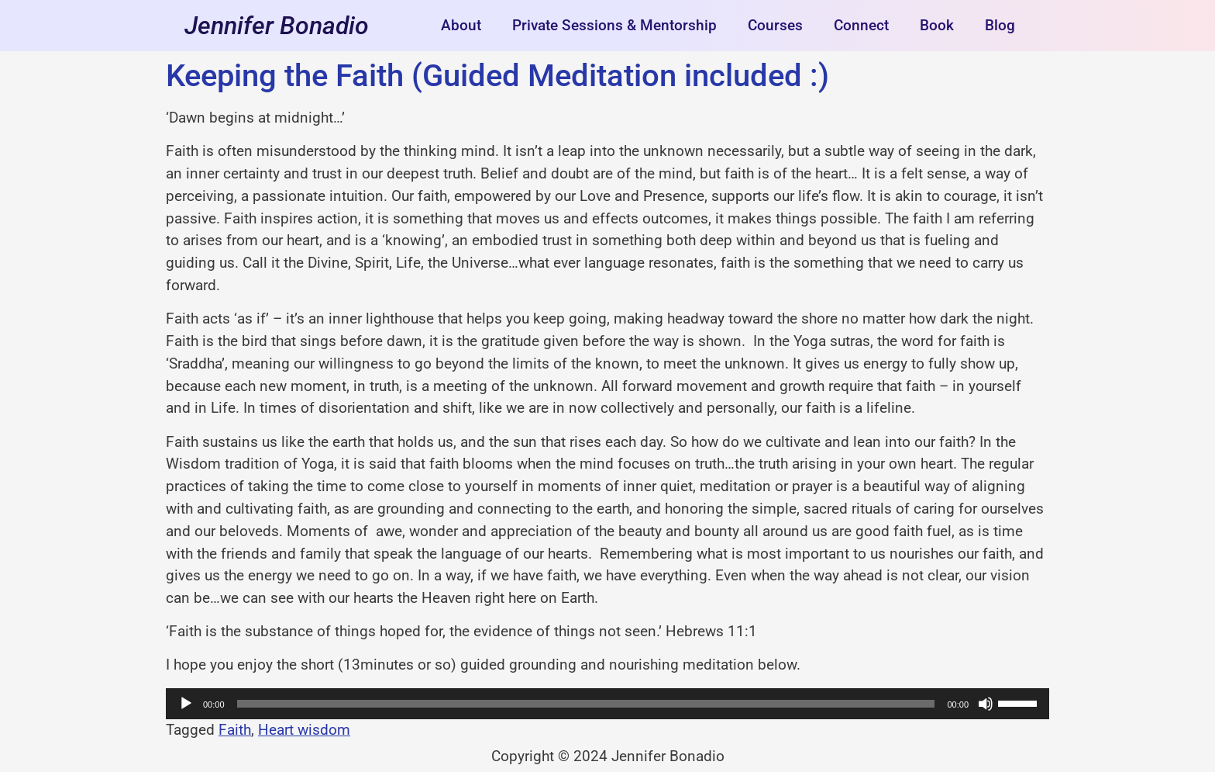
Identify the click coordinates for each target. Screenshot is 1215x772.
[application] (607, 703)
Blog (1000, 25)
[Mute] (985, 703)
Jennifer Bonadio (276, 25)
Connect (861, 25)
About (461, 25)
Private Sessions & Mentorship (614, 25)
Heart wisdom (304, 730)
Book (937, 25)
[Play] (186, 703)
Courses (775, 25)
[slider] (586, 704)
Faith (235, 730)
